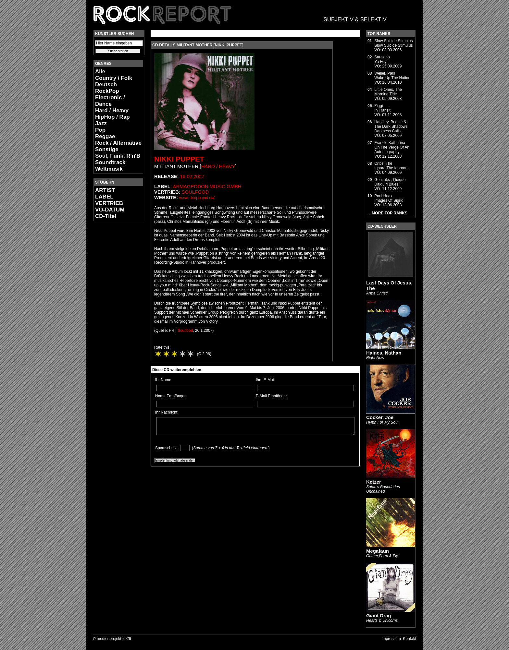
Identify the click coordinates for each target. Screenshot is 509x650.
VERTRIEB (109, 203)
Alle (100, 71)
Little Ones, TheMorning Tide (388, 91)
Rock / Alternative (118, 143)
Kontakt (409, 638)
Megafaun (377, 551)
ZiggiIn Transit (382, 108)
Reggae (105, 136)
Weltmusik (109, 169)
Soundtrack (110, 162)
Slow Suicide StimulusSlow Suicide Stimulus (393, 43)
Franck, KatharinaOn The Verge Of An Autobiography (391, 147)
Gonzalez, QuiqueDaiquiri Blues (389, 182)
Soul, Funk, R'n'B (117, 156)
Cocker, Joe (379, 417)
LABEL (104, 197)
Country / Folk (113, 78)
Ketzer (373, 482)
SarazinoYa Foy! (382, 59)
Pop (100, 130)
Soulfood (195, 192)
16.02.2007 (192, 176)
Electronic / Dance (110, 100)
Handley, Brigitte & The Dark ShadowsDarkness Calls (390, 126)
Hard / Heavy (112, 110)
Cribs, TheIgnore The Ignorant (391, 165)
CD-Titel (105, 216)
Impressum (391, 638)
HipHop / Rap (112, 117)
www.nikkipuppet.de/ (197, 198)
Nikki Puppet (179, 159)
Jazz (101, 123)
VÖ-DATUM (109, 210)
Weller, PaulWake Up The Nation (392, 75)
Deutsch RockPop (107, 87)
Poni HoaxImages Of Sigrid (388, 198)
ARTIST (105, 190)
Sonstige (106, 149)
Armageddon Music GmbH (207, 186)
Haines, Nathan (383, 352)
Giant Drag (378, 615)
